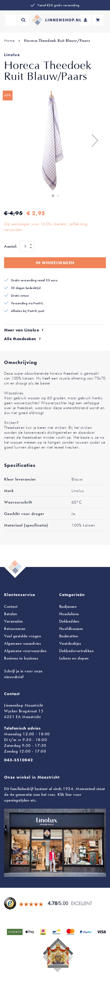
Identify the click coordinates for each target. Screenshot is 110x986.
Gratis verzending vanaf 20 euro (34, 280)
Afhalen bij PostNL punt (27, 311)
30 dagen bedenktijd (25, 288)
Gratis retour (20, 295)
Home (9, 40)
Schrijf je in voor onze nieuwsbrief (23, 673)
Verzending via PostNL (27, 303)
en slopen (74, 658)
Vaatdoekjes (70, 643)
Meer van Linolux (21, 330)
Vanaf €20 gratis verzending (58, 5)
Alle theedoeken (20, 339)
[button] (95, 140)
